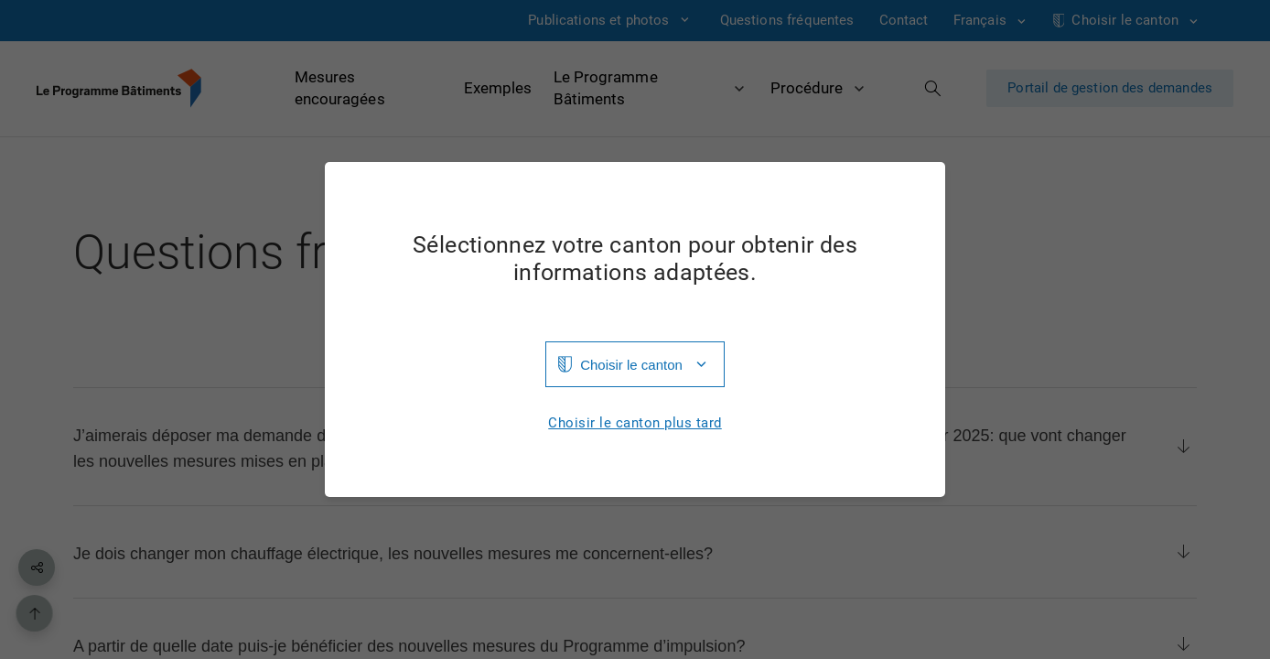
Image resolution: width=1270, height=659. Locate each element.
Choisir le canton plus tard (635, 423)
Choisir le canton (631, 365)
